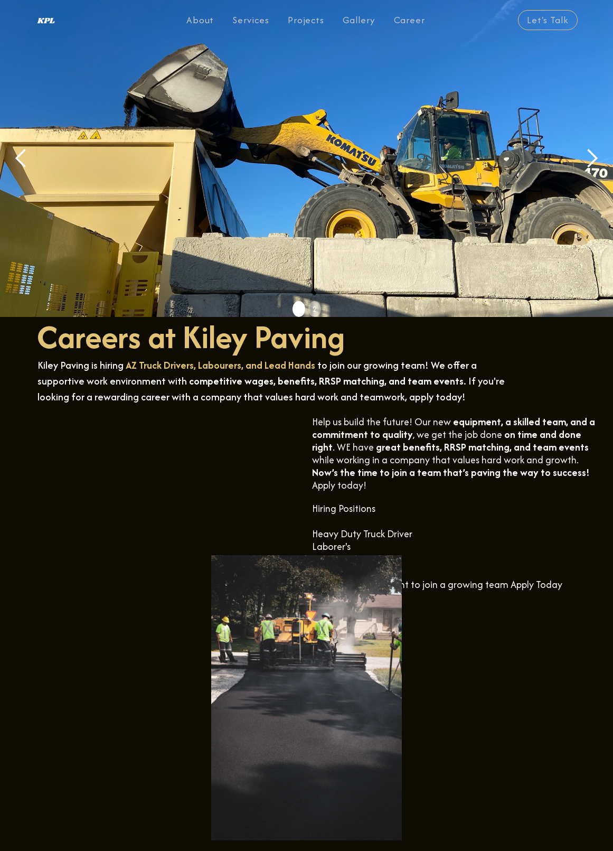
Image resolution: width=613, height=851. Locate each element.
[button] (21, 158)
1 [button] (299, 308)
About (200, 19)
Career (410, 19)
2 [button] (315, 308)
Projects (306, 19)
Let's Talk (548, 19)
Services (250, 19)
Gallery (359, 19)
